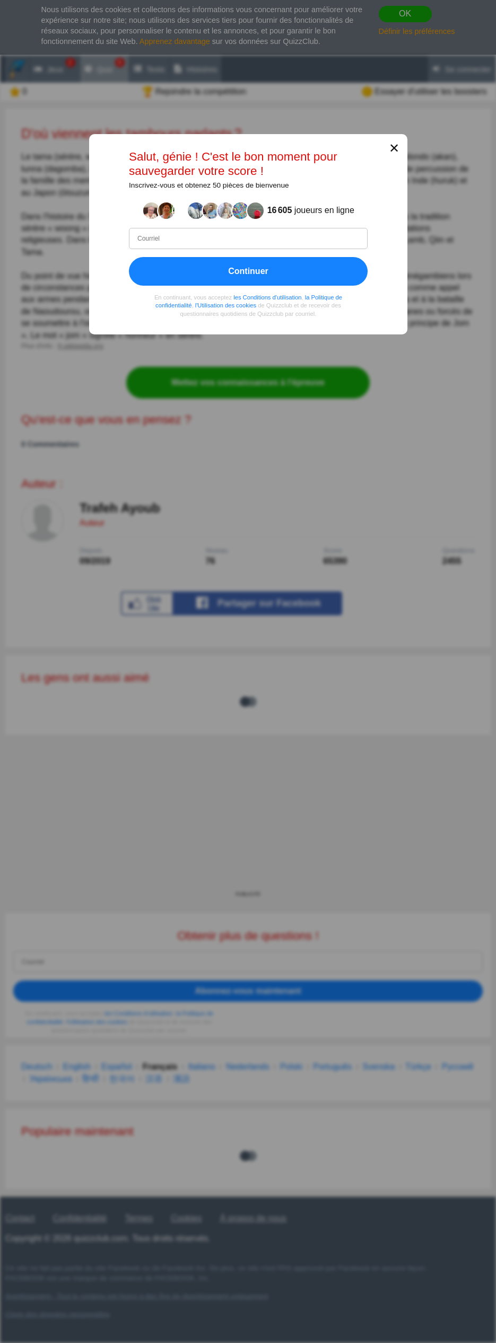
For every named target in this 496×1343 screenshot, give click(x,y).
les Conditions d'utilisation (267, 297)
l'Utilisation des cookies (225, 306)
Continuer (248, 271)
